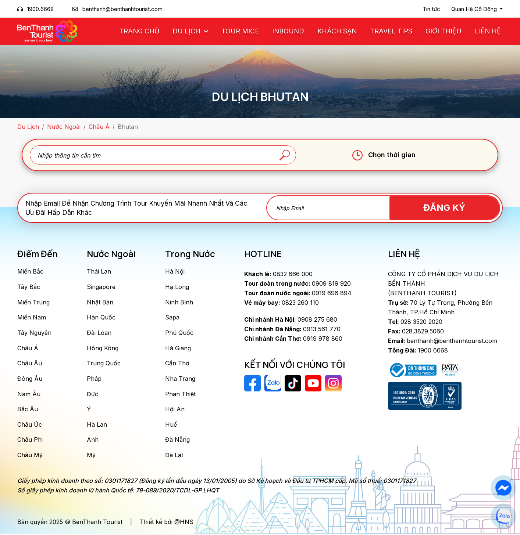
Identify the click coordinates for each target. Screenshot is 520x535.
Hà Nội (175, 271)
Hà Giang (178, 348)
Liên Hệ (488, 31)
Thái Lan (99, 271)
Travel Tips (391, 31)
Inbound (288, 31)
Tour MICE (240, 31)
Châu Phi (30, 441)
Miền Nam (31, 317)
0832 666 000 (278, 274)
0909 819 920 (297, 283)
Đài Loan (99, 333)
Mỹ (91, 456)
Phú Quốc (179, 333)
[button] (477, 9)
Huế (171, 425)
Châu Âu (29, 364)
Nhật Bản (100, 302)
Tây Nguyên (34, 333)
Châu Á (99, 126)
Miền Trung (33, 302)
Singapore (101, 286)
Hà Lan (97, 425)
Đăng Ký (458, 207)
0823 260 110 (281, 302)
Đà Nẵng (177, 441)
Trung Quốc (104, 364)
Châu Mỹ (30, 456)
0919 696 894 (298, 293)
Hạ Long (177, 286)
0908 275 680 (290, 319)
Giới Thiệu (443, 31)
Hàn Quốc (101, 317)
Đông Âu (29, 379)
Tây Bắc (28, 286)
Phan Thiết (180, 394)
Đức (92, 394)
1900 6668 (418, 350)
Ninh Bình (179, 302)
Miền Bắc (30, 271)
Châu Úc (29, 425)
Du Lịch (187, 31)
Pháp (94, 379)
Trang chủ (139, 31)
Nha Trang (180, 379)
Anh (93, 441)
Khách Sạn (337, 31)
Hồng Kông (102, 348)
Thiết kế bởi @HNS (166, 523)
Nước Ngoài (64, 126)
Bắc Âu (27, 410)
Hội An (175, 410)
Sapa (172, 317)
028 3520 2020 (415, 321)
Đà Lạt (174, 456)
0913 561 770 (292, 329)
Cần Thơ (177, 364)
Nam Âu (28, 394)
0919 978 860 (293, 338)
